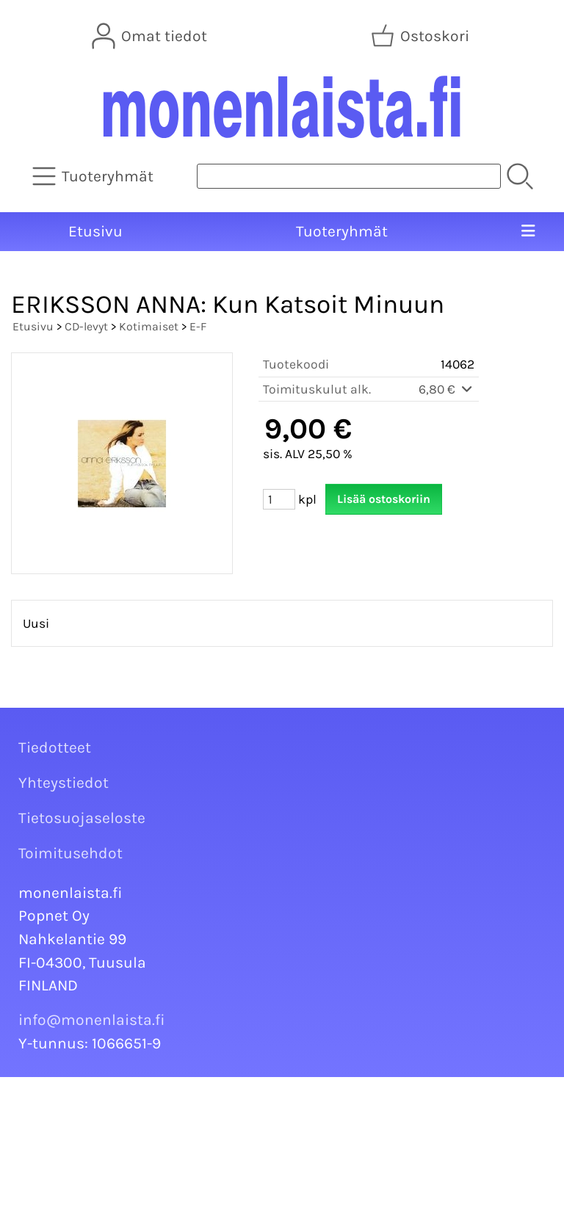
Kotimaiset (148, 326)
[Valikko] (527, 232)
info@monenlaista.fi (91, 1020)
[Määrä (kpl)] (279, 499)
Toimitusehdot (70, 853)
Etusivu (95, 231)
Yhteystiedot (63, 782)
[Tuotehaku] (349, 176)
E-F (197, 326)
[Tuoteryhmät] (94, 176)
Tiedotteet (54, 747)
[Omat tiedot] (151, 36)
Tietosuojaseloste (81, 818)
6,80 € (446, 389)
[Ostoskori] (421, 36)
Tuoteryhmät (342, 231)
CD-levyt (86, 326)
